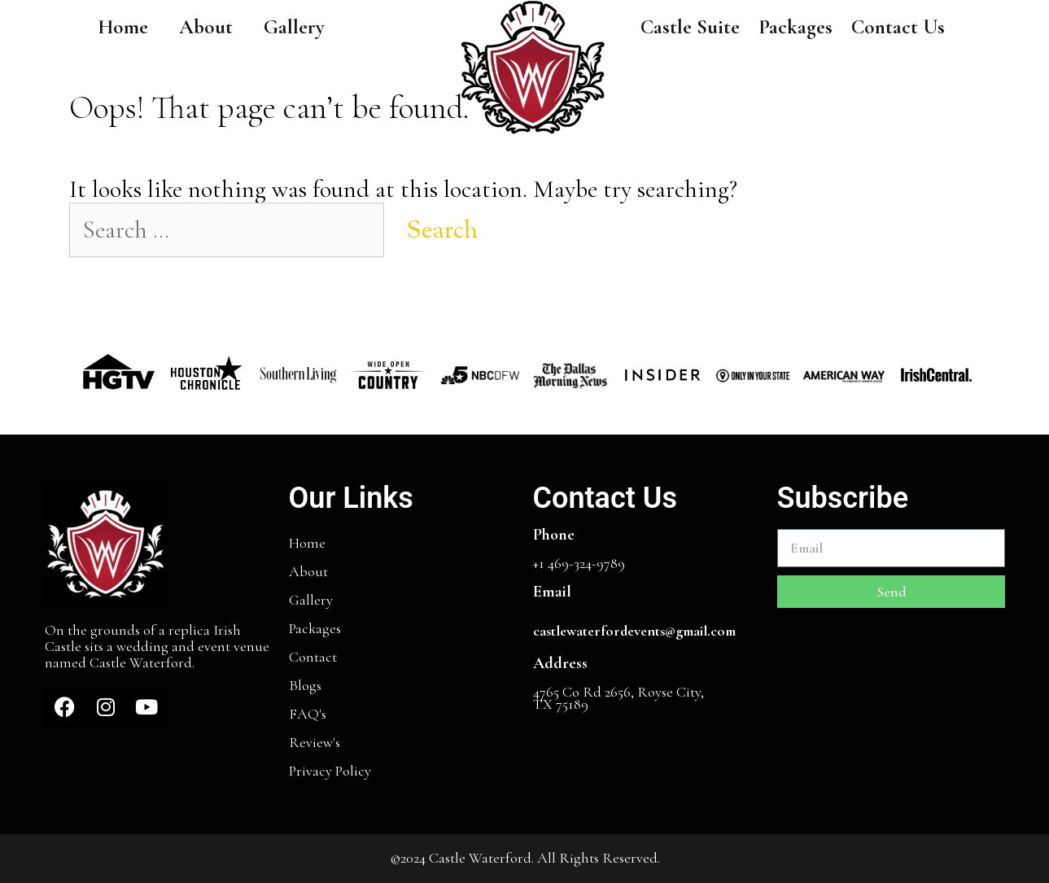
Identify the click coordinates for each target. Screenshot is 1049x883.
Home (123, 27)
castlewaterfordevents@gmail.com (634, 631)
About (206, 27)
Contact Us (898, 27)
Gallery (294, 27)
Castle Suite (690, 27)
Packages (795, 27)
